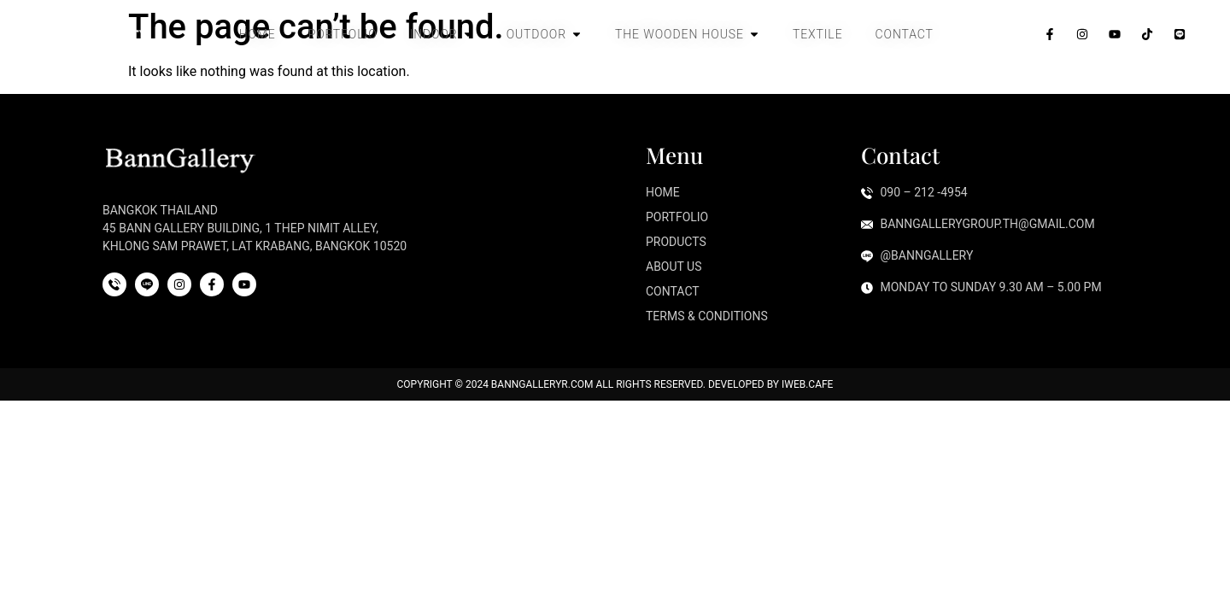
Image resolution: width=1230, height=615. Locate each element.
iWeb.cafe (807, 384)
